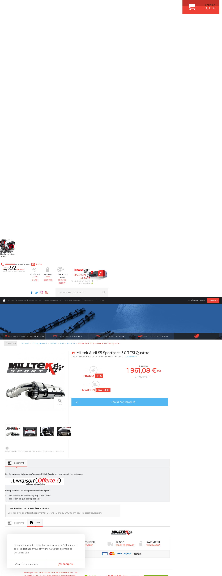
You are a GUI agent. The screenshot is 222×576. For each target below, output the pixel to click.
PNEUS (120, 474)
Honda (12, 160)
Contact (101, 28)
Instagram (152, 4)
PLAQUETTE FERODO (127, 457)
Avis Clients (204, 559)
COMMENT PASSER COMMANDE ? (185, 461)
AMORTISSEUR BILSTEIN (129, 452)
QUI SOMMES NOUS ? (13, 479)
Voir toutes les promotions (200, 64)
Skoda (12, 219)
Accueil (11, 28)
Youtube (157, 4)
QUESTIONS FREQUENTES (181, 483)
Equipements (69, 491)
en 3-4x (26, 420)
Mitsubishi (14, 194)
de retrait (112, 420)
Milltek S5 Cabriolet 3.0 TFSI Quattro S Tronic (109, 381)
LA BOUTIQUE (9, 484)
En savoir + (175, 84)
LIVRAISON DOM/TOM (179, 478)
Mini (11, 190)
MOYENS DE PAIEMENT (180, 465)
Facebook (142, 4)
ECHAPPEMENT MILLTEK (129, 465)
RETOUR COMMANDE (179, 474)
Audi (11, 144)
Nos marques (35, 28)
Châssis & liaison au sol (74, 470)
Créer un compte (197, 28)
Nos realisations (72, 28)
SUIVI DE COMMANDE (179, 470)
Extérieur (67, 483)
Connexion (213, 28)
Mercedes (13, 185)
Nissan (12, 198)
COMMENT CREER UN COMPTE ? (184, 457)
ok (102, 517)
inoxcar (110, 64)
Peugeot (13, 202)
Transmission (69, 465)
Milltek (12, 130)
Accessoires (15, 93)
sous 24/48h (68, 20)
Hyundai (13, 165)
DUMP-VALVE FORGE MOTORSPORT (134, 483)
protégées (156, 420)
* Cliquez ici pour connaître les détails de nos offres (135, 520)
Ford (11, 156)
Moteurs (66, 452)
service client (122, 20)
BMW (11, 148)
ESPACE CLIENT (176, 452)
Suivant (51, 176)
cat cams (67, 64)
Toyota (12, 227)
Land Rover (14, 181)
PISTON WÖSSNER (126, 461)
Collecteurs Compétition (23, 104)
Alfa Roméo (14, 140)
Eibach (152, 64)
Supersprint (15, 252)
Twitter (147, 4)
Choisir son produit (167, 130)
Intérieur (67, 487)
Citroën (12, 152)
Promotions (88, 28)
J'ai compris (65, 564)
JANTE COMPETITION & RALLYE (132, 487)
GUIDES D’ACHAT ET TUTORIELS (184, 487)
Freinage (66, 474)
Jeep (11, 169)
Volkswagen (14, 231)
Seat (11, 215)
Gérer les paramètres (26, 564)
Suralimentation (71, 457)
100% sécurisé (95, 20)
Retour (56, 71)
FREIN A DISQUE (125, 491)
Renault (12, 210)
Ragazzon (24, 64)
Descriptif (63, 191)
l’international (199, 420)
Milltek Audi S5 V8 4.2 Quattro (68, 380)
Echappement (69, 461)
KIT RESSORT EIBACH (127, 478)
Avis (82, 252)
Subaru (12, 223)
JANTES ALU (123, 470)
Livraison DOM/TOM (52, 28)
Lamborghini (15, 177)
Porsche (12, 206)
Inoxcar (13, 118)
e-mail (76, 4)
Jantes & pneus (70, 478)
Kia (10, 173)
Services (22, 28)
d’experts (69, 420)
